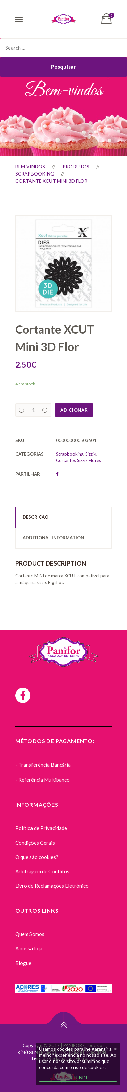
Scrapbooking (34, 174)
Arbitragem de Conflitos (42, 871)
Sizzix (90, 454)
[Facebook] (22, 695)
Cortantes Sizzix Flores (78, 460)
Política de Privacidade (41, 828)
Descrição (35, 517)
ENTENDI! (78, 1077)
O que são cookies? (36, 857)
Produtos (76, 166)
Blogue (23, 963)
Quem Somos (29, 934)
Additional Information (53, 537)
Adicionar (74, 410)
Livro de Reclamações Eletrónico (52, 886)
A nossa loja (28, 948)
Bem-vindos (30, 166)
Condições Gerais (35, 843)
